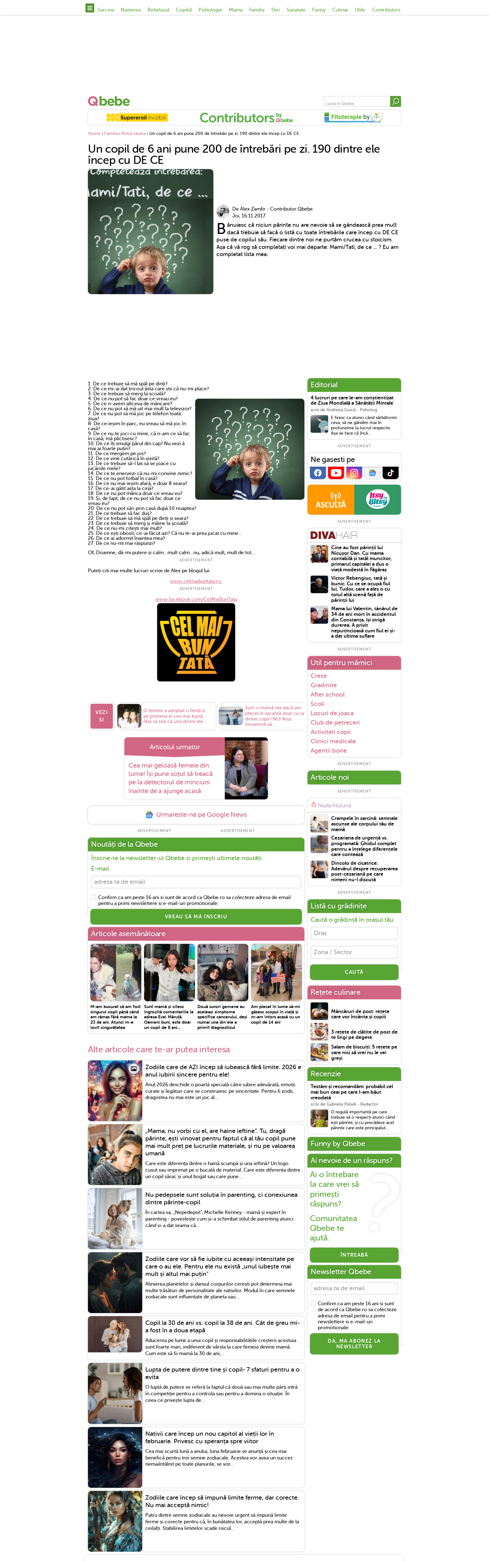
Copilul (184, 10)
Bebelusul (158, 10)
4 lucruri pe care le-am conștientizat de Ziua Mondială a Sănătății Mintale (352, 400)
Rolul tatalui (134, 133)
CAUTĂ (354, 973)
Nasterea (131, 10)
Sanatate (296, 10)
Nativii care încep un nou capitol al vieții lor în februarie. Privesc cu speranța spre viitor (209, 1438)
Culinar (340, 10)
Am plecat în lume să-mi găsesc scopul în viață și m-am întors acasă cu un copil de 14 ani (275, 1015)
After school (328, 694)
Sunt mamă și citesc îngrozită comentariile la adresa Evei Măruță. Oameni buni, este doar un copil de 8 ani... (168, 1017)
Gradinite (324, 685)
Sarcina (106, 10)
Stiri (275, 10)
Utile (360, 10)
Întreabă (354, 1256)
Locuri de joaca (332, 713)
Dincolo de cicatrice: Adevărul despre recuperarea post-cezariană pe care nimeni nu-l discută (364, 872)
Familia (256, 10)
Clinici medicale (333, 741)
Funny (319, 10)
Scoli (317, 703)
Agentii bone (329, 750)
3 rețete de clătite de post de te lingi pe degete (364, 1035)
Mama (236, 10)
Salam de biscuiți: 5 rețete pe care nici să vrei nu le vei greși (364, 1054)
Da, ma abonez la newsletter (354, 1345)
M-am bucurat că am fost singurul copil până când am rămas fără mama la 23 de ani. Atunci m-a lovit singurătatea (115, 1017)
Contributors (386, 10)
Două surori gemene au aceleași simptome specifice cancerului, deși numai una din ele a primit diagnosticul (222, 1017)
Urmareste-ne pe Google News (196, 815)
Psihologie (210, 10)
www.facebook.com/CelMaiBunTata (196, 599)
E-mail (100, 868)
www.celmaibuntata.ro (196, 581)
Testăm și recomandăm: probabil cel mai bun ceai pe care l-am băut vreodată (352, 1093)
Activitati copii (331, 731)
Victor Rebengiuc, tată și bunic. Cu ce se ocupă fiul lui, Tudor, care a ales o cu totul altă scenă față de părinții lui (360, 589)
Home (94, 133)
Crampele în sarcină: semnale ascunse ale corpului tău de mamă (364, 824)
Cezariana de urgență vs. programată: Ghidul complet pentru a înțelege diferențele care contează (364, 846)
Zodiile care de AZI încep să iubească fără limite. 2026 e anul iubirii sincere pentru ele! (223, 1071)
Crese (319, 675)
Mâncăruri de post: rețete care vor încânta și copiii (360, 1015)
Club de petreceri (335, 722)
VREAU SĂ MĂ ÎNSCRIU (196, 917)
